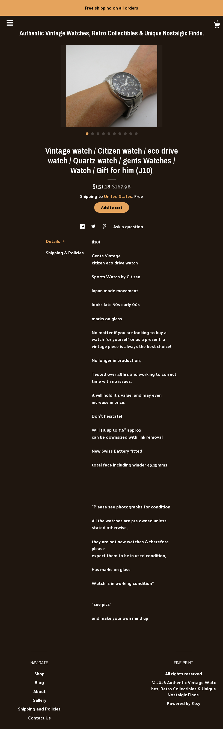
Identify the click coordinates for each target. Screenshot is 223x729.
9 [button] (130, 133)
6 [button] (114, 133)
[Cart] (217, 25)
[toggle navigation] (10, 23)
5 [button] (109, 133)
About (39, 691)
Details (55, 241)
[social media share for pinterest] (105, 226)
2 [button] (92, 133)
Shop (39, 674)
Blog (39, 682)
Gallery (39, 700)
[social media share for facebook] (83, 226)
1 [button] (87, 133)
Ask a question (128, 226)
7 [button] (119, 133)
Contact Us (39, 718)
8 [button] (125, 133)
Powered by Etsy (183, 703)
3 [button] (98, 133)
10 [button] (136, 133)
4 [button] (103, 133)
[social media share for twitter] (94, 226)
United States (118, 196)
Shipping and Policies (39, 709)
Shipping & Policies (65, 253)
